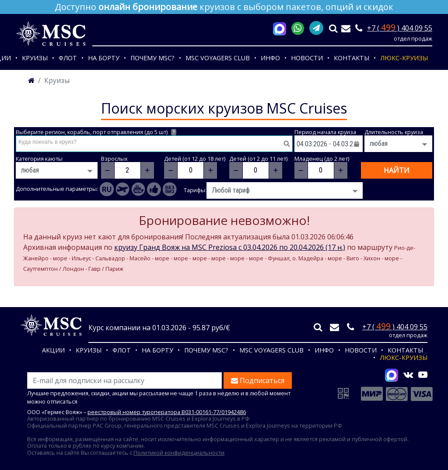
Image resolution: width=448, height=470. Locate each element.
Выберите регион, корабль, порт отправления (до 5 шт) (96, 132)
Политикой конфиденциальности (178, 452)
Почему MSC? (152, 58)
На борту (103, 58)
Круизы (35, 58)
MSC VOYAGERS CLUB (218, 58)
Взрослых (114, 159)
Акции (53, 350)
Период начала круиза (325, 132)
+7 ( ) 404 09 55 (399, 28)
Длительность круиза (393, 132)
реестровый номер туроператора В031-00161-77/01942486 (167, 412)
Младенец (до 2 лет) (321, 159)
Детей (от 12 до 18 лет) (194, 159)
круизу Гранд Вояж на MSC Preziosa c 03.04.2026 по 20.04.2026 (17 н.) (229, 247)
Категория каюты (39, 159)
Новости (307, 58)
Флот (68, 58)
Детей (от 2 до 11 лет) (258, 159)
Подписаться (257, 380)
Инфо (270, 58)
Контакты (351, 58)
